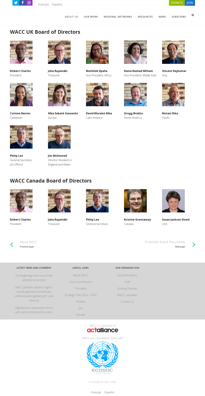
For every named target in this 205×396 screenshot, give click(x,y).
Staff (127, 282)
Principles (80, 288)
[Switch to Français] (43, 4)
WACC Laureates (127, 295)
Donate (80, 315)
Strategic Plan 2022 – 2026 (81, 295)
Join (80, 308)
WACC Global (110, 381)
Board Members (127, 275)
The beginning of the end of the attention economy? (34, 278)
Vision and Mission (81, 282)
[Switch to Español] (57, 4)
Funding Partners (127, 288)
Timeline (81, 301)
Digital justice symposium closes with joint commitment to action (34, 310)
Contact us (127, 301)
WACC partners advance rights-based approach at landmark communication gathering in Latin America (34, 293)
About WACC (80, 275)
